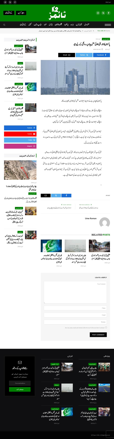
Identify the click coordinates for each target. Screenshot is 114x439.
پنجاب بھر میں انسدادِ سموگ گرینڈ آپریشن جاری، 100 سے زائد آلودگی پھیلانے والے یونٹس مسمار (76, 259)
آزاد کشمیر (18, 46)
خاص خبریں (106, 39)
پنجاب (20, 63)
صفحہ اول (86, 24)
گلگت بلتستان (58, 24)
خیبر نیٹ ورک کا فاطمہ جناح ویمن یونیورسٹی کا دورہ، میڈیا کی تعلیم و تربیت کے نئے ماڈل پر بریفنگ (14, 239)
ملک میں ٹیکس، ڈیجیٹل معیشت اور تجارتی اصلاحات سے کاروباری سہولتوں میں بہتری (51, 259)
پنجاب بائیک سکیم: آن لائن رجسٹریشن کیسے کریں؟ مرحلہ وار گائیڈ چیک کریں (87, 371)
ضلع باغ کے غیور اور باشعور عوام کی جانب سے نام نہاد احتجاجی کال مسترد (100, 257)
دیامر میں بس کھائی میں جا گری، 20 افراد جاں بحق (88, 208)
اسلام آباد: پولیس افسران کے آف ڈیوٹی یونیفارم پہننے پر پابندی (59, 208)
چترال (51, 24)
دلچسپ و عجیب (38, 24)
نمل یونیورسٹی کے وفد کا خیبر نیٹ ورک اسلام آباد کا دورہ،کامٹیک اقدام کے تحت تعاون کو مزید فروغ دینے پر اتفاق (14, 217)
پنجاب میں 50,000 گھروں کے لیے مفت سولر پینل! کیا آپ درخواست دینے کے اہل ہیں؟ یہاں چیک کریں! (87, 394)
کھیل (29, 24)
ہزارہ (72, 24)
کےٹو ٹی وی (8, 13)
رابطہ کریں (21, 13)
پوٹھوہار (66, 24)
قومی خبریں (79, 24)
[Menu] (108, 25)
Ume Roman (90, 218)
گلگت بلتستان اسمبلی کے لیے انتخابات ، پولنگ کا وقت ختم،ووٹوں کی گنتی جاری (15, 112)
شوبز (45, 24)
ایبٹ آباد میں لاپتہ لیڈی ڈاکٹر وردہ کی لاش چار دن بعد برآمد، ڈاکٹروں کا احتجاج (88, 416)
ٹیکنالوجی (18, 84)
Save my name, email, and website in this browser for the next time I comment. (84, 328)
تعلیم (20, 232)
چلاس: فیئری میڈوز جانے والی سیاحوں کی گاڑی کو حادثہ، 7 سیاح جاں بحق (21, 188)
